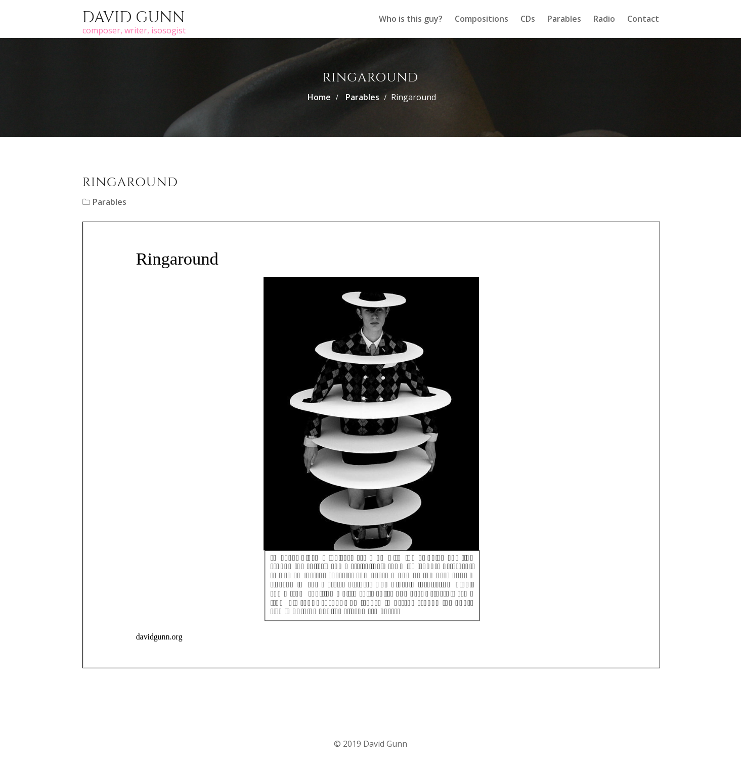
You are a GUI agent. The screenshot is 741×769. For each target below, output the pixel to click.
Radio (604, 18)
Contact (643, 18)
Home (319, 97)
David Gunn (133, 18)
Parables (564, 18)
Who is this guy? (411, 18)
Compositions (481, 18)
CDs (527, 18)
